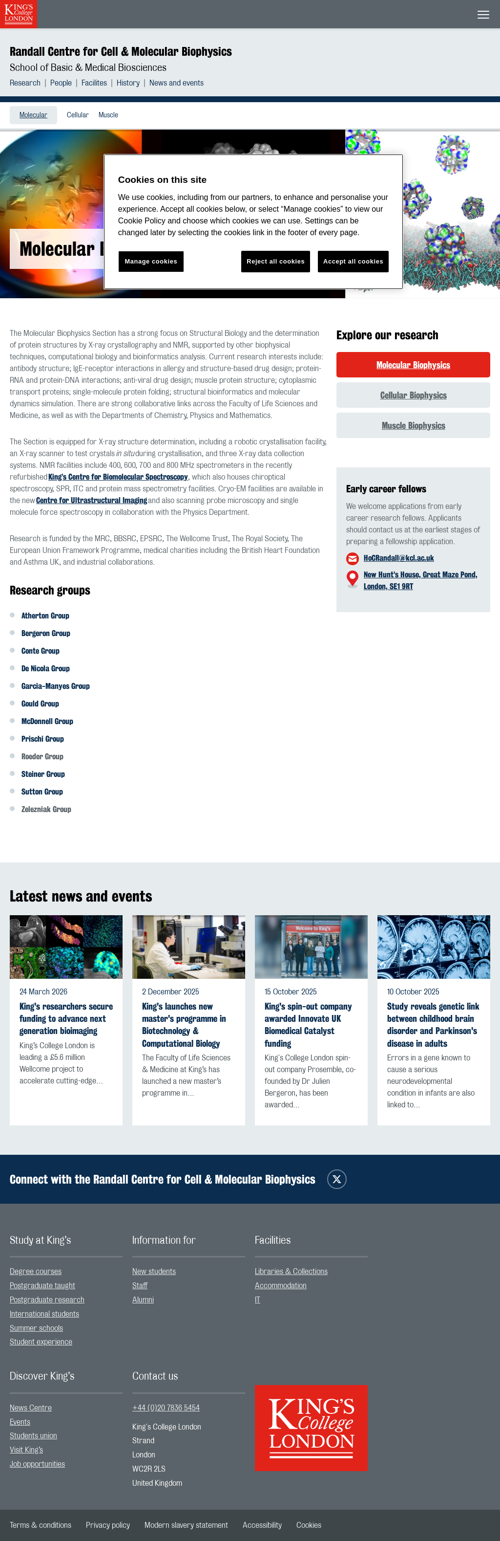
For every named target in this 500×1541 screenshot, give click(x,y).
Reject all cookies (276, 261)
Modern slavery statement (186, 1525)
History (128, 83)
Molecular (33, 115)
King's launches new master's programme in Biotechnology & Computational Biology (184, 1025)
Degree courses (36, 1272)
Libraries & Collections (291, 1272)
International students (44, 1314)
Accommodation (281, 1286)
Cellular (78, 115)
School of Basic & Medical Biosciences (88, 68)
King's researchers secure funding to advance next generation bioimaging (66, 1018)
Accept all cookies (353, 261)
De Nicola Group (45, 668)
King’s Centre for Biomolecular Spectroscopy (118, 477)
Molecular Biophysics (413, 364)
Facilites (94, 83)
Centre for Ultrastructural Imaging (91, 500)
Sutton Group (42, 791)
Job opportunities (37, 1464)
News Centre (31, 1408)
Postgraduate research (47, 1300)
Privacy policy (108, 1525)
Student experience (41, 1342)
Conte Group (40, 651)
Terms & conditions (40, 1525)
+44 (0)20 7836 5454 (166, 1408)
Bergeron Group (45, 633)
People (61, 83)
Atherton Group (45, 615)
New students (154, 1272)
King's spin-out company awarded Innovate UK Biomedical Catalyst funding (308, 1025)
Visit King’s (26, 1450)
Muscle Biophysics (413, 425)
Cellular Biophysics (413, 395)
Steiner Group (43, 774)
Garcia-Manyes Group (55, 686)
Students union (33, 1436)
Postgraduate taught (42, 1286)
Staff (139, 1286)
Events (20, 1422)
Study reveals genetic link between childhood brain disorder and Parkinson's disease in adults (433, 1025)
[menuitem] (30, 83)
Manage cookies (151, 261)
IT (257, 1300)
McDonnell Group (47, 721)
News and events (176, 83)
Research (25, 83)
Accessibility (262, 1525)
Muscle (108, 115)
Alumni (143, 1300)
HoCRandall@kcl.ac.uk (399, 558)
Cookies (308, 1525)
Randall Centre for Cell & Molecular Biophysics (121, 51)
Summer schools (36, 1328)
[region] (253, 221)
